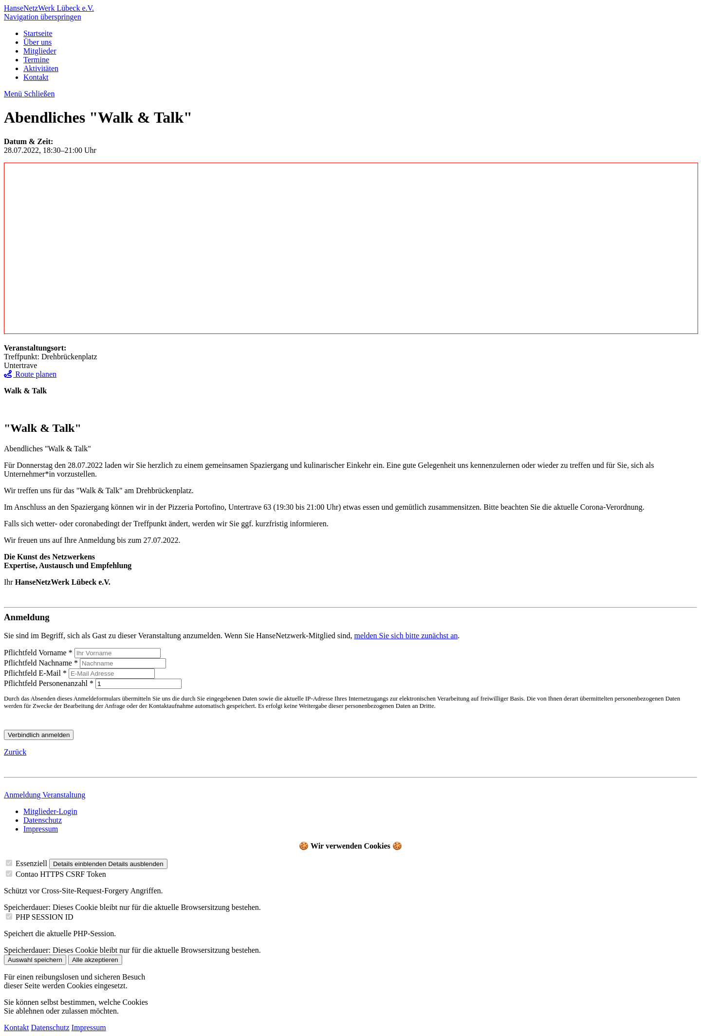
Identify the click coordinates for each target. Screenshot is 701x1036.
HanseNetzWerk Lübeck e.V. (49, 8)
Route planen (30, 374)
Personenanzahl (49, 683)
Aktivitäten (40, 68)
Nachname (42, 663)
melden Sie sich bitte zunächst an (406, 635)
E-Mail (36, 673)
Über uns (37, 42)
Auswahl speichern (35, 959)
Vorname (39, 652)
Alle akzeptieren (95, 959)
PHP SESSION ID (45, 917)
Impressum (40, 829)
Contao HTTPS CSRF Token (61, 874)
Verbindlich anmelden (39, 735)
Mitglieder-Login (50, 811)
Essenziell (31, 863)
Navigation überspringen (42, 17)
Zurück (15, 752)
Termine (36, 60)
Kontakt (36, 77)
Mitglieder (39, 51)
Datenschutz (42, 820)
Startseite (38, 33)
